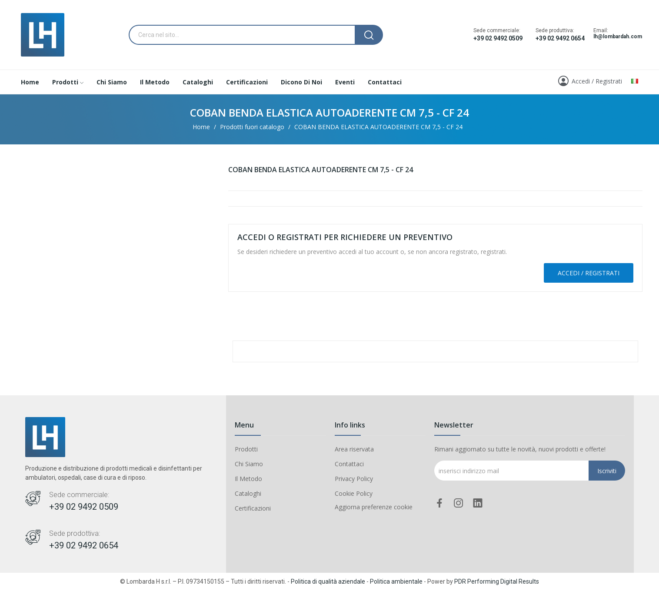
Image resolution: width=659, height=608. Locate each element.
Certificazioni (253, 508)
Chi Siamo (249, 464)
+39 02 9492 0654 (560, 38)
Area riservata (354, 449)
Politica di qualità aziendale (328, 581)
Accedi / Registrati (588, 273)
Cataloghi (248, 493)
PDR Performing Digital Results (496, 581)
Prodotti (246, 449)
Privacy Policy (354, 478)
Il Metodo (248, 478)
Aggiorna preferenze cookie (374, 507)
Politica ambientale (396, 581)
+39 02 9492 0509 (498, 38)
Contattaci (349, 464)
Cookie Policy (354, 493)
